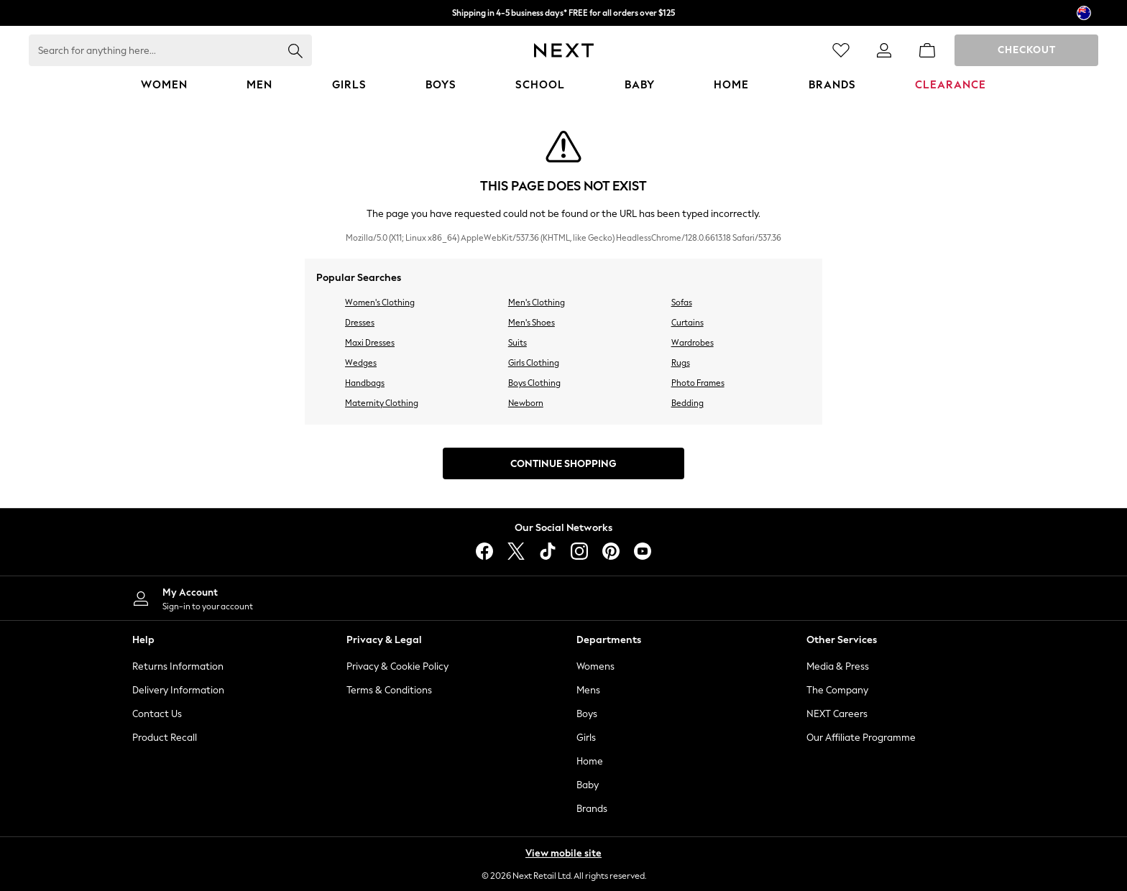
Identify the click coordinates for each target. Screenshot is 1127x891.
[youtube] (642, 551)
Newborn (525, 403)
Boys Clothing (534, 383)
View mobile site (563, 853)
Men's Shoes (531, 323)
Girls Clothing (533, 363)
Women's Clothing (380, 302)
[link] (884, 50)
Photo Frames (697, 383)
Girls (586, 737)
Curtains (687, 323)
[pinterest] (611, 551)
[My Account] (334, 598)
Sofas (681, 302)
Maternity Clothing (381, 403)
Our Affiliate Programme (861, 737)
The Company (837, 690)
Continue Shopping (563, 464)
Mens (588, 690)
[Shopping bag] (927, 50)
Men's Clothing (536, 302)
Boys (586, 714)
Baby (587, 785)
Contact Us (157, 714)
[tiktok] (548, 551)
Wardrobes (692, 343)
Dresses (359, 323)
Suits (517, 343)
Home (589, 761)
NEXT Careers (837, 714)
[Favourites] (841, 50)
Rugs (680, 363)
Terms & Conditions (389, 690)
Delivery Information (178, 690)
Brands (591, 809)
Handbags (365, 383)
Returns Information (178, 666)
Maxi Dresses (370, 343)
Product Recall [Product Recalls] (164, 737)
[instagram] (579, 551)
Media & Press (837, 666)
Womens (595, 666)
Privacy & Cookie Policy (397, 666)
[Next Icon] (564, 50)
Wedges (361, 363)
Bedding (687, 403)
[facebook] (484, 551)
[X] (516, 551)
